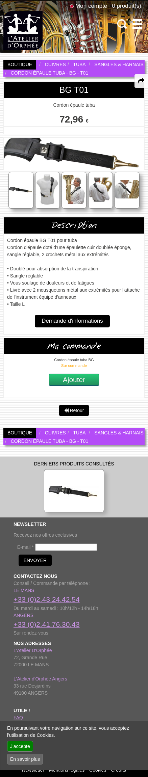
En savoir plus (25, 759)
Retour (74, 410)
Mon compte (91, 5)
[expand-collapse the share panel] (141, 81)
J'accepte (20, 746)
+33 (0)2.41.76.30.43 (47, 624)
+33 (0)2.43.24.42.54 (47, 599)
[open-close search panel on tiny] (122, 24)
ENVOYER (35, 560)
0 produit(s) (126, 5)
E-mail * (25, 547)
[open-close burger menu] (137, 24)
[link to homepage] (23, 30)
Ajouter (74, 379)
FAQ (18, 717)
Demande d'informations (72, 321)
